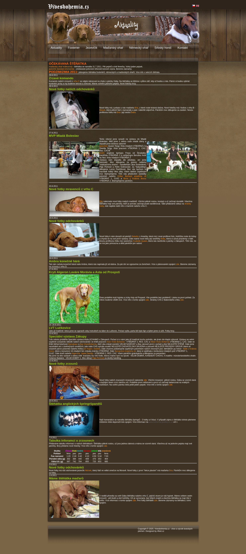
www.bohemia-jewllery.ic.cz (161, 422)
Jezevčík (91, 47)
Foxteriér (74, 47)
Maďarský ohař (113, 47)
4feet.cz (160, 531)
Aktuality (56, 47)
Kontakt (183, 47)
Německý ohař (138, 47)
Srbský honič (163, 47)
